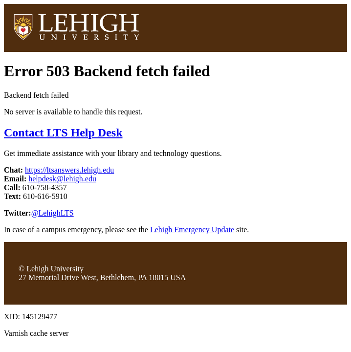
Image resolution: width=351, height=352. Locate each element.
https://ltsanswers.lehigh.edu (69, 170)
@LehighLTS (52, 213)
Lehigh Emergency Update (192, 229)
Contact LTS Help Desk (63, 132)
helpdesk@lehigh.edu (62, 179)
